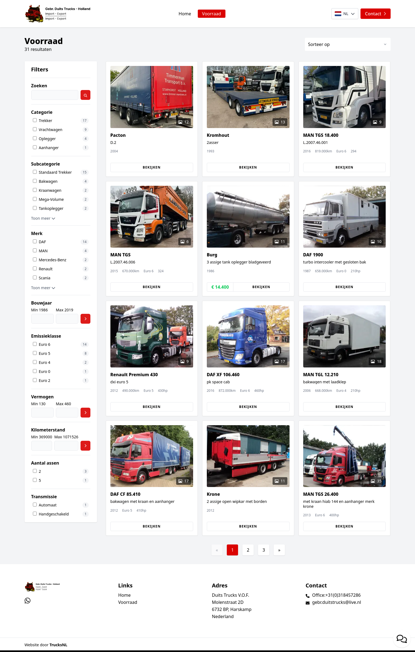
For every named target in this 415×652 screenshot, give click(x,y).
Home (185, 14)
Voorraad (211, 14)
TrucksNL (58, 644)
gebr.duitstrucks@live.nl (336, 602)
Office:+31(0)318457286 (336, 595)
